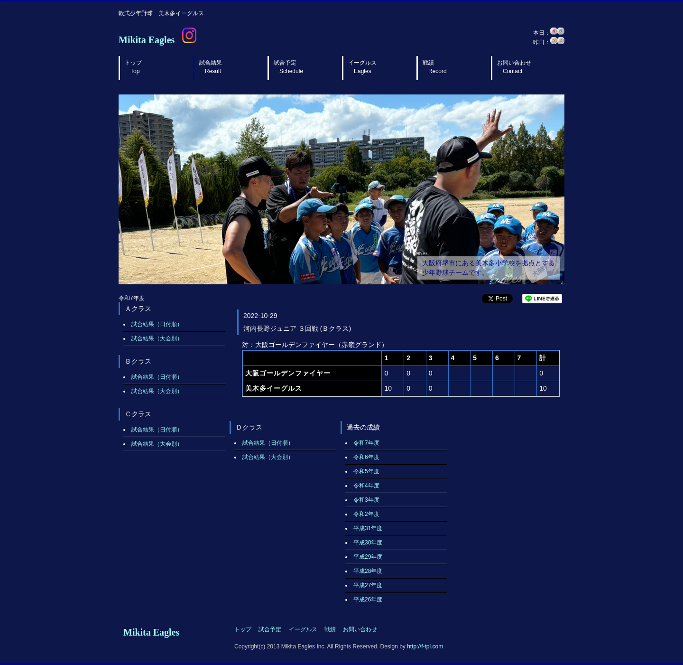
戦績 (435, 67)
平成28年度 (367, 571)
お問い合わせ (514, 67)
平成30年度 (367, 542)
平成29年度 (367, 556)
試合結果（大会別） (157, 338)
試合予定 (288, 67)
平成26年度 (367, 599)
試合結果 (210, 67)
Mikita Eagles (147, 40)
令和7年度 (366, 443)
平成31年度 (367, 528)
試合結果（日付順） (157, 324)
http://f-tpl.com (425, 646)
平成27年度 (367, 585)
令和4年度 (366, 485)
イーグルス (362, 67)
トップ (133, 67)
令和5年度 (366, 471)
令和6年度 (366, 457)
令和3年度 (366, 499)
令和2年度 (366, 514)
